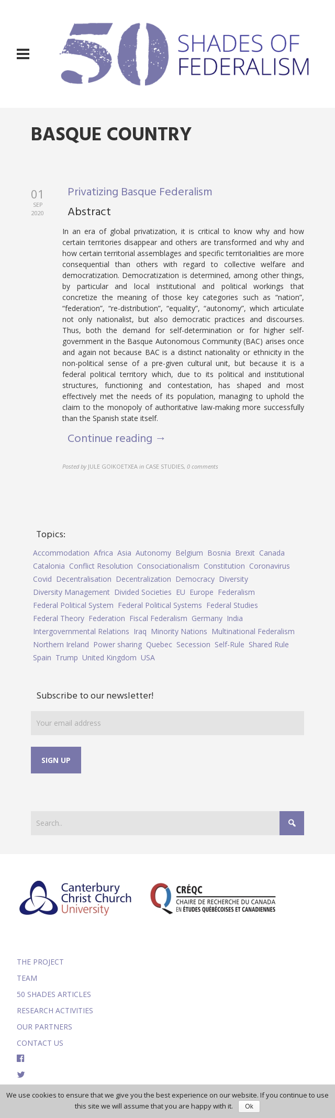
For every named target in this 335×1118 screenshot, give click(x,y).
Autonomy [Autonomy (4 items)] (153, 553)
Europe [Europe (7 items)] (201, 592)
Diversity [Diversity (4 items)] (233, 579)
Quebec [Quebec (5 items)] (159, 644)
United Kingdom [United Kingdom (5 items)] (109, 657)
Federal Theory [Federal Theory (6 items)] (58, 618)
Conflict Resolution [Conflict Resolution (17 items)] (101, 566)
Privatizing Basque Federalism (140, 192)
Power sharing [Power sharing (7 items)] (117, 644)
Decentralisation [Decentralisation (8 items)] (83, 579)
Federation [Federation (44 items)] (106, 618)
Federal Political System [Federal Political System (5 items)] (73, 605)
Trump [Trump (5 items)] (66, 657)
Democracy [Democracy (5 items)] (195, 579)
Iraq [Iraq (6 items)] (140, 631)
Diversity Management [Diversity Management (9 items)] (71, 592)
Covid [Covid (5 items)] (42, 579)
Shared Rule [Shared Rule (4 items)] (269, 644)
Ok (249, 1106)
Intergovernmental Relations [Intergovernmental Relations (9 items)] (81, 631)
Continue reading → (117, 439)
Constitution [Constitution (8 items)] (224, 566)
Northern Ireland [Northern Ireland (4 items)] (61, 644)
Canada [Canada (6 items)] (272, 553)
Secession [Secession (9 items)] (193, 644)
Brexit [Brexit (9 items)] (245, 553)
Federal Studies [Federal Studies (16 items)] (232, 605)
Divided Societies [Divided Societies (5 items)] (143, 592)
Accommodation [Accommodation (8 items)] (61, 553)
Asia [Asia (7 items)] (124, 553)
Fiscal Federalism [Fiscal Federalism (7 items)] (158, 618)
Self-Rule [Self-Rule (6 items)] (229, 644)
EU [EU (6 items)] (180, 592)
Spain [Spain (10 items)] (42, 657)
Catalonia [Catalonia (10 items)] (49, 566)
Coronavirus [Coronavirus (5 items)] (269, 566)
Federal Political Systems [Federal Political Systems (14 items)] (160, 605)
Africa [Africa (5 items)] (103, 553)
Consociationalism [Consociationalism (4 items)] (168, 566)
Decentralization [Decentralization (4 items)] (143, 579)
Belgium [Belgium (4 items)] (189, 553)
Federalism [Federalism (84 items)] (236, 592)
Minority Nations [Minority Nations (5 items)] (179, 631)
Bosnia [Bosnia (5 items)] (219, 553)
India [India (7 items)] (235, 618)
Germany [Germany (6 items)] (207, 618)
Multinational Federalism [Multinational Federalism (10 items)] (253, 631)
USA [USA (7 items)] (148, 657)
